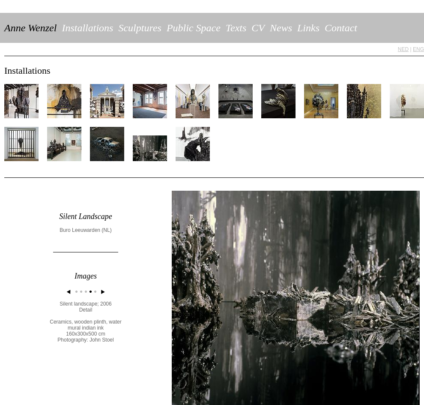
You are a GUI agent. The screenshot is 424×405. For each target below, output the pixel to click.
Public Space (194, 27)
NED (403, 49)
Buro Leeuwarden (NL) (85, 230)
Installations (87, 27)
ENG (418, 49)
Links (308, 27)
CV (258, 27)
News (281, 27)
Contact (341, 27)
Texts (236, 27)
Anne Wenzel (30, 27)
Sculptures (139, 27)
